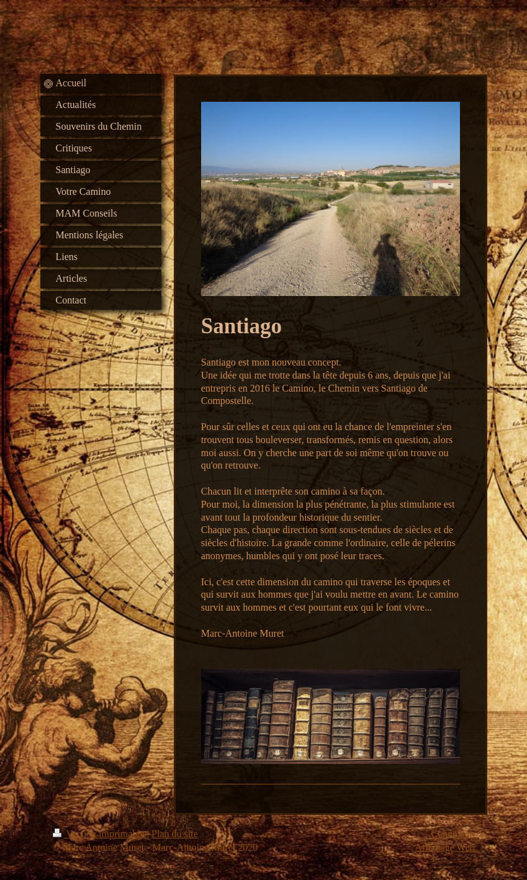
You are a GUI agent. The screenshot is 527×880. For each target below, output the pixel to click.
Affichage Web (444, 847)
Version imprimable (100, 833)
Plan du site (174, 833)
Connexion (452, 833)
